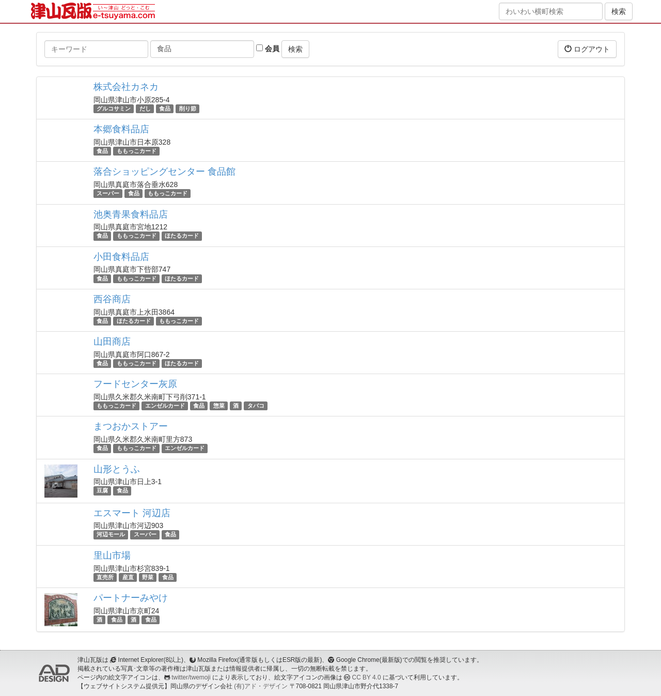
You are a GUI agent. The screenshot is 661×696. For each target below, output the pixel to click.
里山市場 (112, 555)
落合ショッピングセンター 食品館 (164, 171)
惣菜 (219, 406)
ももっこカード (136, 151)
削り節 (187, 108)
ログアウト (587, 48)
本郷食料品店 (121, 129)
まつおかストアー (130, 426)
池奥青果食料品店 (130, 214)
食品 (164, 108)
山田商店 (112, 341)
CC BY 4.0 (366, 677)
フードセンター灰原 (135, 384)
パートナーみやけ (130, 598)
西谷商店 (112, 299)
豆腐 (102, 491)
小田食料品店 (121, 257)
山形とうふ (116, 469)
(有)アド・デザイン (261, 686)
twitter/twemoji (190, 677)
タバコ (255, 406)
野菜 (147, 577)
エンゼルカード (165, 406)
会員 (267, 48)
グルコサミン (114, 108)
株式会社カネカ (126, 87)
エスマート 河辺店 (131, 513)
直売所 (105, 577)
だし (145, 108)
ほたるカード (182, 236)
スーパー (108, 193)
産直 (128, 577)
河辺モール (111, 535)
